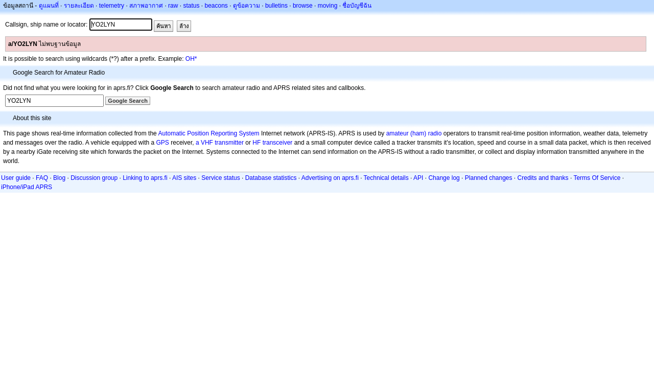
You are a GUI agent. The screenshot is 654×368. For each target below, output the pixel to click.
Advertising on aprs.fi (330, 177)
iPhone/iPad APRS (26, 187)
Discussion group (94, 177)
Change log (443, 177)
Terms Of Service (596, 177)
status (191, 5)
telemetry (111, 5)
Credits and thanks (543, 177)
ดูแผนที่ (49, 5)
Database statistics (271, 177)
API (418, 177)
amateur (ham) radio (414, 133)
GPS (162, 142)
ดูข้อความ (246, 5)
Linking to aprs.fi (145, 177)
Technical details (386, 177)
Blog (59, 177)
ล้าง (184, 26)
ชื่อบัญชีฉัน (356, 5)
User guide (16, 177)
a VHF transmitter (220, 142)
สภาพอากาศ (146, 5)
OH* (191, 58)
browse (303, 5)
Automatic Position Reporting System (208, 133)
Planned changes (488, 177)
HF (256, 142)
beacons (215, 5)
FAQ (42, 177)
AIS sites (184, 177)
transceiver (278, 142)
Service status (220, 177)
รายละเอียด (79, 5)
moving (328, 5)
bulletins (276, 5)
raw (173, 5)
